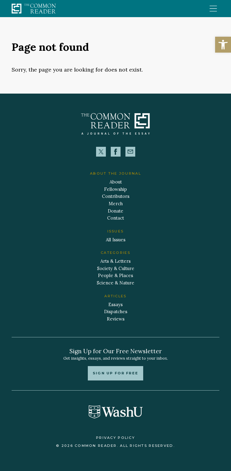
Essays (115, 304)
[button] (223, 45)
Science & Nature (115, 283)
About (116, 182)
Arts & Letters (115, 261)
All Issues (115, 240)
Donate (115, 211)
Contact (115, 218)
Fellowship (115, 189)
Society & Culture (115, 268)
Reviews (116, 319)
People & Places (115, 275)
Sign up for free (115, 373)
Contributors (115, 196)
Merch (116, 203)
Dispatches (115, 311)
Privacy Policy (115, 438)
